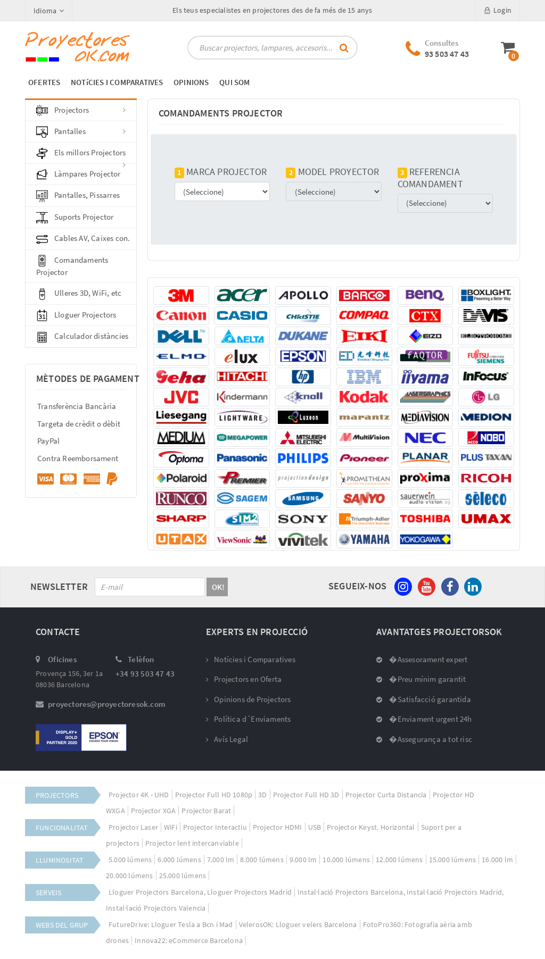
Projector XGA (153, 810)
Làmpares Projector (78, 174)
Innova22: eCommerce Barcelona (189, 940)
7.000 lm (221, 859)
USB (314, 827)
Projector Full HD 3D (306, 794)
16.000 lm (497, 859)
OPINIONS (191, 82)
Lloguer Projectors (76, 315)
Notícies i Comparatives (250, 659)
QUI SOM (234, 82)
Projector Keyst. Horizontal (371, 827)
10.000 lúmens (346, 859)
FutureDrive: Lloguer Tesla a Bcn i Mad (171, 924)
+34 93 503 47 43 (145, 674)
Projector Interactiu (215, 827)
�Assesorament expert (421, 659)
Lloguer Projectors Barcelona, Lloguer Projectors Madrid (200, 892)
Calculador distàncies (82, 337)
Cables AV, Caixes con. (83, 239)
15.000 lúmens (452, 859)
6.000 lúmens (179, 859)
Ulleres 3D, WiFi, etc (78, 293)
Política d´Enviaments (248, 719)
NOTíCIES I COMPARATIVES (117, 82)
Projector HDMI (277, 827)
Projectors (81, 110)
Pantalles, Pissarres (78, 196)
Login (497, 10)
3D (262, 794)
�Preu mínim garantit (421, 679)
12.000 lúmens (399, 859)
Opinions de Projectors (248, 699)
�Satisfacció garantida (423, 699)
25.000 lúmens (183, 875)
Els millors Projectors (81, 155)
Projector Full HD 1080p (214, 794)
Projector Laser (133, 827)
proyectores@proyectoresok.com (107, 704)
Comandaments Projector (72, 266)
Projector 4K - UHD (139, 794)
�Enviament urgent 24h (424, 719)
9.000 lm (303, 859)
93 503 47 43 (447, 53)
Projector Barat (206, 810)
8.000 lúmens (261, 859)
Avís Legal (227, 739)
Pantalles (81, 132)
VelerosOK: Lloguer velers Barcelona (298, 924)
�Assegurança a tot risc (424, 739)
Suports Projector (74, 217)
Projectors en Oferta (244, 679)
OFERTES (44, 82)
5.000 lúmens (130, 859)
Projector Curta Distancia (386, 794)
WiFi (170, 827)
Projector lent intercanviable (192, 843)
